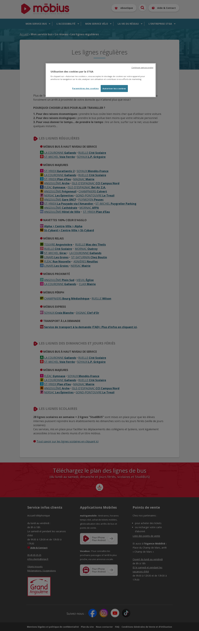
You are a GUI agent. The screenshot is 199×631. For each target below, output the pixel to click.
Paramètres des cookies (85, 88)
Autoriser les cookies (114, 88)
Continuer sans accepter (142, 67)
